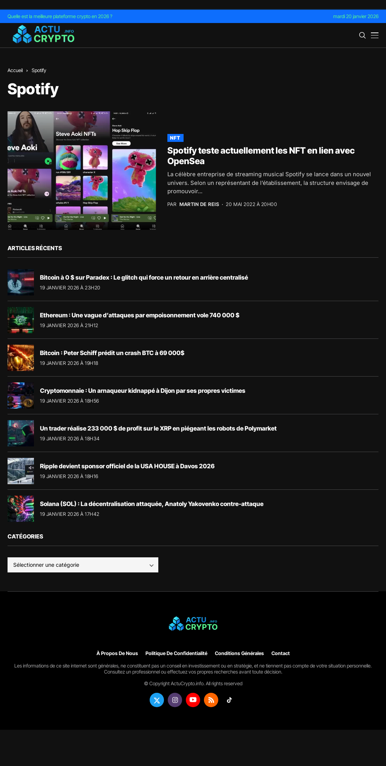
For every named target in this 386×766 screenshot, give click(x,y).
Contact (280, 653)
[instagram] (175, 700)
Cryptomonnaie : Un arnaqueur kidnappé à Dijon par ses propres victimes (142, 390)
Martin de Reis (199, 204)
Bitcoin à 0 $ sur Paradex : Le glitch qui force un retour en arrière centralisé (144, 277)
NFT (175, 138)
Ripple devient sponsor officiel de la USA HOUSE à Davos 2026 (127, 466)
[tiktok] (229, 700)
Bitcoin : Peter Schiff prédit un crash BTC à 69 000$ (112, 353)
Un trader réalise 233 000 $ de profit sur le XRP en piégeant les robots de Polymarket (158, 428)
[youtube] (193, 700)
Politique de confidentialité (176, 653)
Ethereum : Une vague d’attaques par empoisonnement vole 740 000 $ (139, 315)
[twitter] (157, 700)
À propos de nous (117, 653)
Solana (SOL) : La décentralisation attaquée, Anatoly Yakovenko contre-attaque (151, 504)
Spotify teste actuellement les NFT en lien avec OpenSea (261, 155)
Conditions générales (239, 653)
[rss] (211, 700)
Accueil (15, 70)
